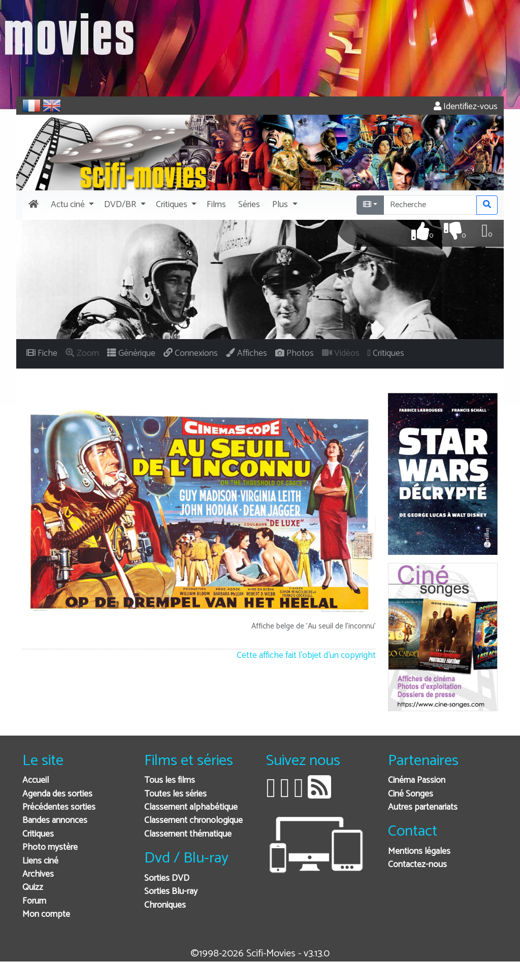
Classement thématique (188, 834)
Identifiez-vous (466, 106)
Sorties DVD (166, 878)
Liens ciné (40, 861)
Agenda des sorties (57, 794)
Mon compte (46, 914)
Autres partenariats (423, 807)
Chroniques (165, 905)
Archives (38, 874)
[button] (71, 205)
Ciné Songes (410, 794)
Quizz (32, 887)
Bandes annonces (54, 820)
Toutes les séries (175, 794)
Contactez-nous (417, 864)
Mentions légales (419, 851)
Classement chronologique (193, 820)
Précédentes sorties (58, 807)
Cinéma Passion (416, 780)
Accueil (35, 780)
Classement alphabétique (191, 807)
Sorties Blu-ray (171, 891)
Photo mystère (50, 847)
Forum (34, 901)
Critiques (38, 834)
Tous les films (169, 780)
